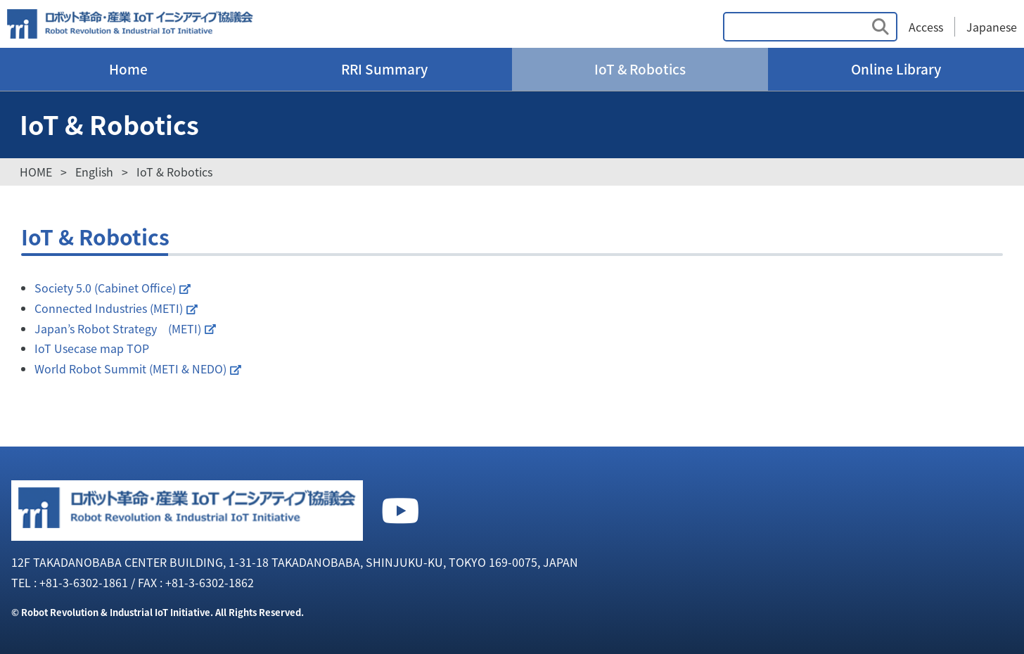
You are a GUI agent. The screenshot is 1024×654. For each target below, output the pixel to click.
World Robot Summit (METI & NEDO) (130, 368)
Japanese (991, 26)
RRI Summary (384, 69)
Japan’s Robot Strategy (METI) (117, 328)
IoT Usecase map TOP (91, 348)
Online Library (896, 69)
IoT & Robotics (640, 69)
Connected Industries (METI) (108, 308)
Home (128, 69)
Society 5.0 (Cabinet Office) (105, 287)
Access (926, 26)
